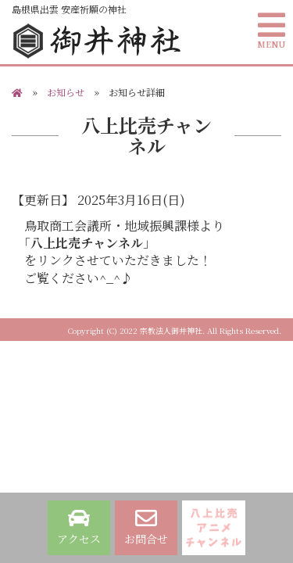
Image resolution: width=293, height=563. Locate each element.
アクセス (79, 527)
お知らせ (65, 92)
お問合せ (146, 527)
